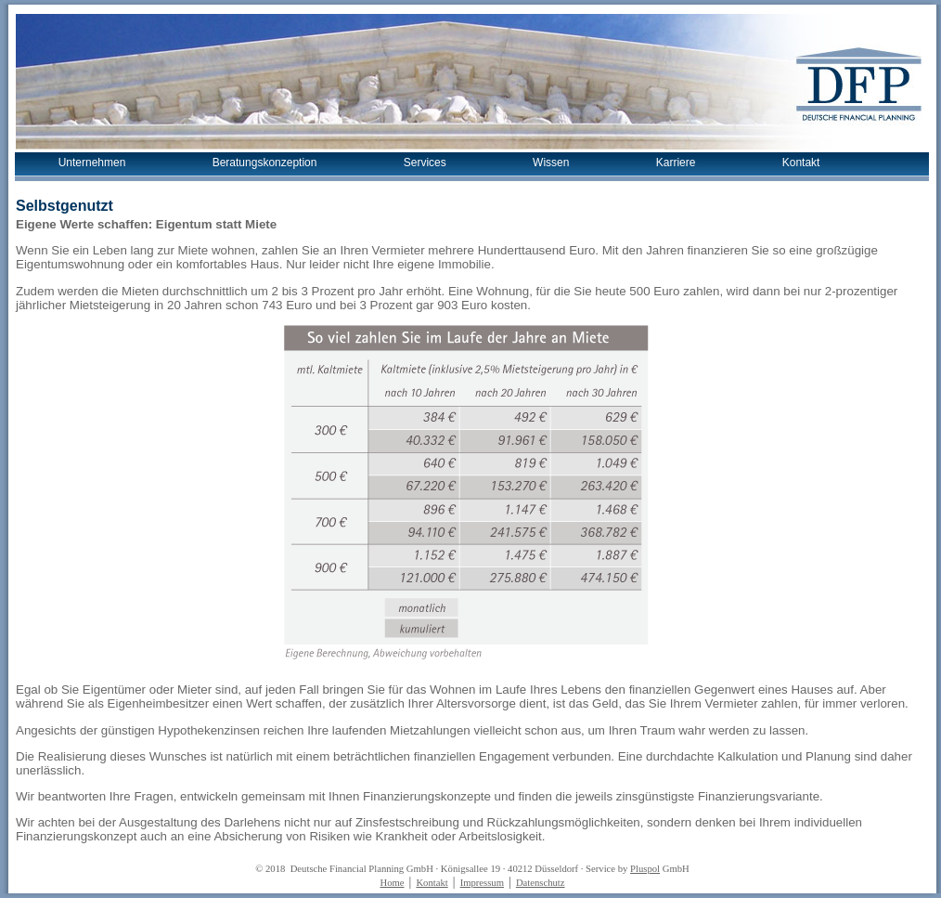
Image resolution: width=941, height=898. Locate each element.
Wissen (551, 162)
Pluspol (645, 869)
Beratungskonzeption (265, 162)
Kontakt (801, 162)
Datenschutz (540, 883)
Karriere (676, 162)
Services (425, 162)
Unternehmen (92, 162)
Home (392, 883)
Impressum (482, 883)
